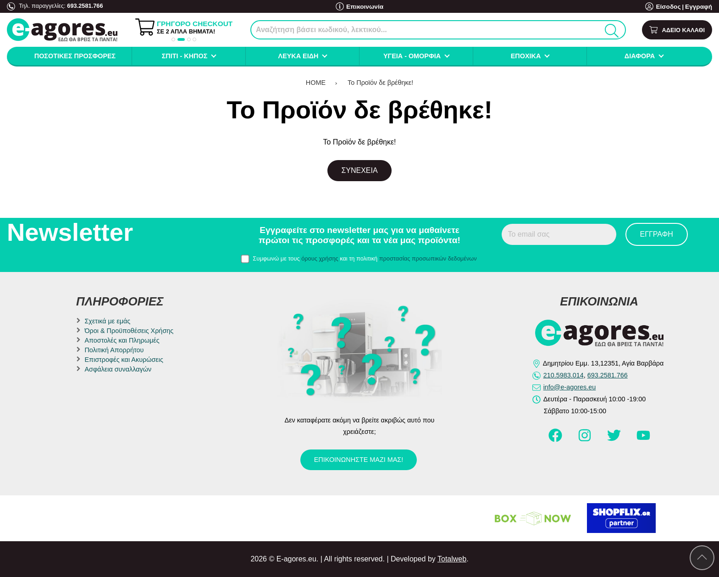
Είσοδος (670, 6)
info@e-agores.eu (569, 387)
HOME (316, 82)
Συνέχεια (359, 170)
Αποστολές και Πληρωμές (121, 340)
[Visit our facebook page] (556, 439)
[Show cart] (677, 30)
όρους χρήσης (319, 258)
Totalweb (451, 559)
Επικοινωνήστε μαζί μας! (358, 459)
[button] (173, 39)
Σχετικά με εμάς (107, 321)
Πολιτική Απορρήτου (114, 350)
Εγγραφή (699, 6)
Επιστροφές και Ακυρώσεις (123, 359)
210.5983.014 (563, 375)
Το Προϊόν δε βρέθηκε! (380, 82)
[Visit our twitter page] (615, 439)
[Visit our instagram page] (585, 439)
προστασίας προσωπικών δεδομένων (428, 258)
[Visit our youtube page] (643, 439)
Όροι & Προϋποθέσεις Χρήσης (128, 330)
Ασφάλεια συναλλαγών (117, 369)
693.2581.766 (85, 5)
